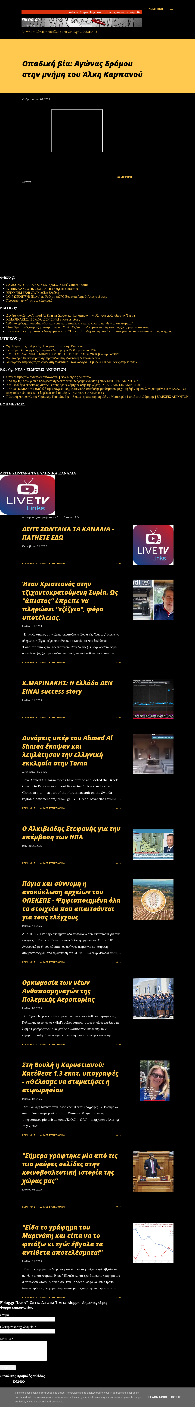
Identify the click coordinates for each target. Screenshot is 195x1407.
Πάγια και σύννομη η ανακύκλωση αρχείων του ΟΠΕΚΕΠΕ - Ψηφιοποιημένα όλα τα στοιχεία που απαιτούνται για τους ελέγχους (89, 331)
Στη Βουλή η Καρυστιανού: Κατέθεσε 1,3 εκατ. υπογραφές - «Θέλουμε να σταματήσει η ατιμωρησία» (70, 1077)
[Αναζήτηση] (156, 9)
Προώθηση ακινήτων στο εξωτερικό (29, 300)
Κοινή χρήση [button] (124, 177)
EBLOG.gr (31, 19)
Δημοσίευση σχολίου (52, 563)
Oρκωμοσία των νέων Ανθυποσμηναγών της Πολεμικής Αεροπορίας (58, 991)
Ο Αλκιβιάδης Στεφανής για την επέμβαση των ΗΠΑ (71, 832)
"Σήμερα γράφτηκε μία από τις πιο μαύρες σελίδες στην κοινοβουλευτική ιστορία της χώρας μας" (70, 1168)
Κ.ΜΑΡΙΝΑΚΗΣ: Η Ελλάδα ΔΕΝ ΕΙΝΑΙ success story (43, 319)
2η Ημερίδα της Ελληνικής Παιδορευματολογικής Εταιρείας (44, 346)
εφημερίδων (30, 470)
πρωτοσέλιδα (19, 470)
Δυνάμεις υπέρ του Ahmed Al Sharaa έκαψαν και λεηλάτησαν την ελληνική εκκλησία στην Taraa (70, 315)
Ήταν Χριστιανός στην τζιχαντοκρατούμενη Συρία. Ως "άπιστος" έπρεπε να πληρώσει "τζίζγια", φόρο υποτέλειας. (78, 327)
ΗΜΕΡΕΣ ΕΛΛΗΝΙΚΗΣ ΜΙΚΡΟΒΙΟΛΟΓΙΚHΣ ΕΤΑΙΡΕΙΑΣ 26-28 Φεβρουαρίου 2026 (63, 354)
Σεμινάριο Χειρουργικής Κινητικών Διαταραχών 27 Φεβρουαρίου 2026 (52, 350)
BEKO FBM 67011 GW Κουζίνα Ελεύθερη (33, 293)
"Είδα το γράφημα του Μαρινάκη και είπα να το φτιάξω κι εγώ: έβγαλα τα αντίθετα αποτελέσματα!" (69, 323)
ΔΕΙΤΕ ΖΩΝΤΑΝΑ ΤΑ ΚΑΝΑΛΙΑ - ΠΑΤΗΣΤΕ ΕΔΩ (68, 533)
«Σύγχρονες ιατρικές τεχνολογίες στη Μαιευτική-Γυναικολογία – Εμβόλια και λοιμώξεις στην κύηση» (71, 362)
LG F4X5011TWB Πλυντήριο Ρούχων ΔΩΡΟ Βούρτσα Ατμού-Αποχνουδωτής (56, 296)
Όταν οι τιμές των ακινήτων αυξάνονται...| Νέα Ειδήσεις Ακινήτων (48, 377)
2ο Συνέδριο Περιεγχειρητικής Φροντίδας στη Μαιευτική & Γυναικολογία (53, 358)
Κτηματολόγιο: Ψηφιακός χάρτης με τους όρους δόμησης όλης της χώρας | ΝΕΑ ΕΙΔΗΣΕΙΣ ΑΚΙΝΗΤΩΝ (73, 385)
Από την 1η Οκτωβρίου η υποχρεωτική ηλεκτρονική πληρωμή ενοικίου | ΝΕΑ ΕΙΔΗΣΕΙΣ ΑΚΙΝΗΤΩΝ (72, 381)
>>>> (118, 563)
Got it (176, 1397)
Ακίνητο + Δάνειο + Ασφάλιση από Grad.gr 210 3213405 (59, 32)
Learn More (158, 1397)
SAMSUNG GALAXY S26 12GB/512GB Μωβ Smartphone (47, 285)
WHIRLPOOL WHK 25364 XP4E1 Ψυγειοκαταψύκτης (42, 289)
